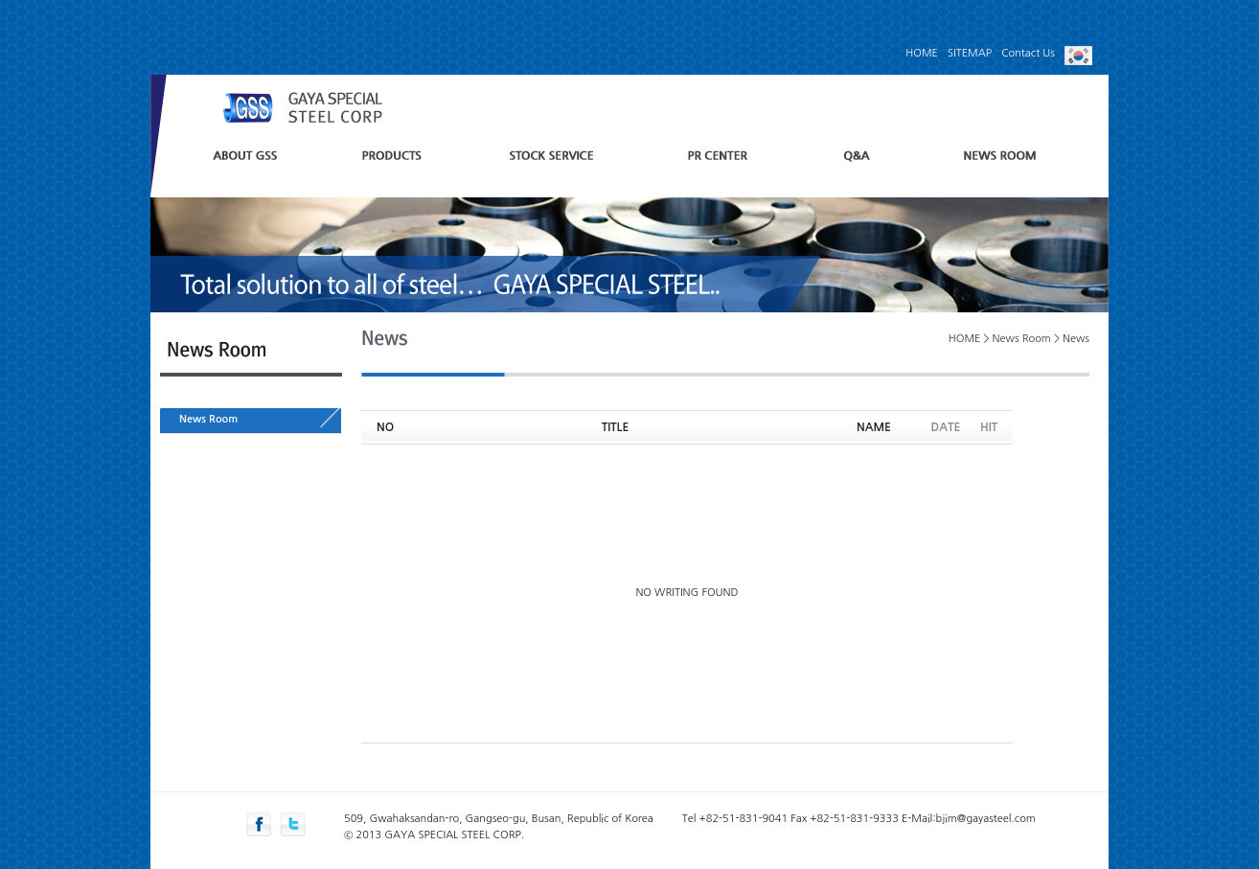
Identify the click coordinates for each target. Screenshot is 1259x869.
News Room (208, 419)
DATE (946, 427)
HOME (921, 53)
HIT (988, 427)
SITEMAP (970, 53)
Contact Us (1028, 53)
